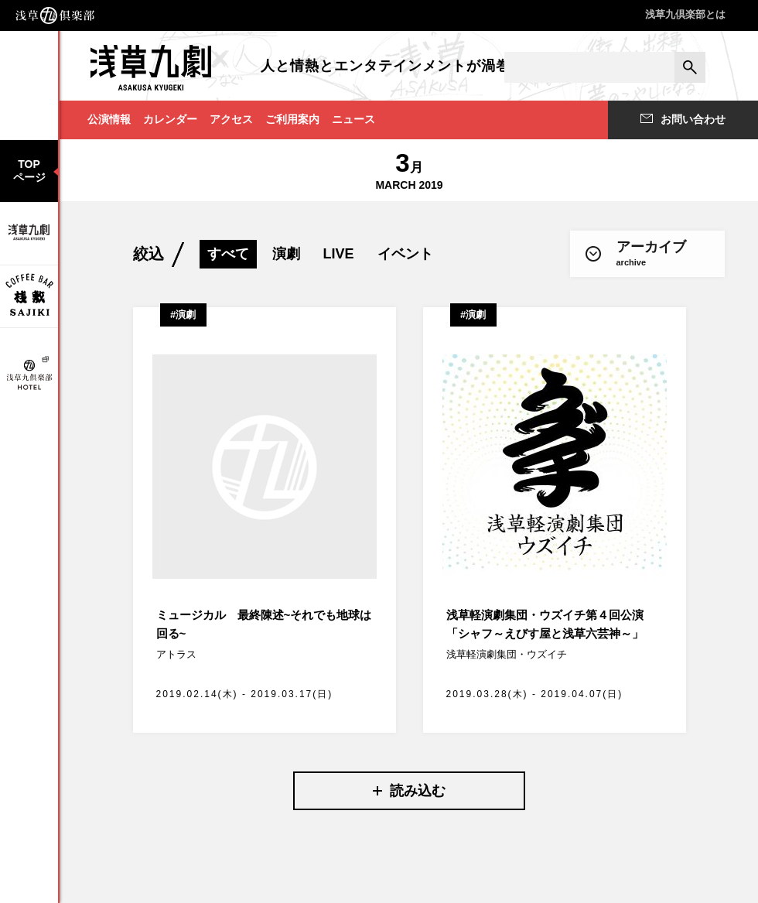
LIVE (338, 254)
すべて (228, 254)
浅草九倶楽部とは (685, 14)
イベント (405, 254)
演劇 (286, 254)
